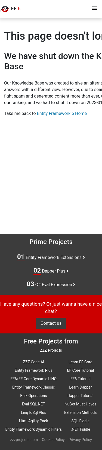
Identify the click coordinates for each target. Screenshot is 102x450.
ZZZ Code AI (33, 362)
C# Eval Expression (51, 284)
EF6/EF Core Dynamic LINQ (33, 379)
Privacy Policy (80, 440)
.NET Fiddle (80, 429)
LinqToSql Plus (33, 412)
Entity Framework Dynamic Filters (33, 429)
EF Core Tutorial (80, 370)
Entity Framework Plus (33, 370)
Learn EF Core (80, 362)
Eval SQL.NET (33, 404)
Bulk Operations (33, 395)
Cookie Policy (53, 440)
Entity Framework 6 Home (62, 113)
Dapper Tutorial (80, 395)
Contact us (51, 323)
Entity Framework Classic (33, 387)
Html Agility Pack (33, 421)
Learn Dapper (80, 387)
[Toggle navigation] (94, 9)
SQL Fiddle (80, 421)
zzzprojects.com (24, 440)
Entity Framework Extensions (51, 257)
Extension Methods (80, 412)
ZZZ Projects (51, 350)
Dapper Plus (51, 271)
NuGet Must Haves (80, 404)
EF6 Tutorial (80, 379)
